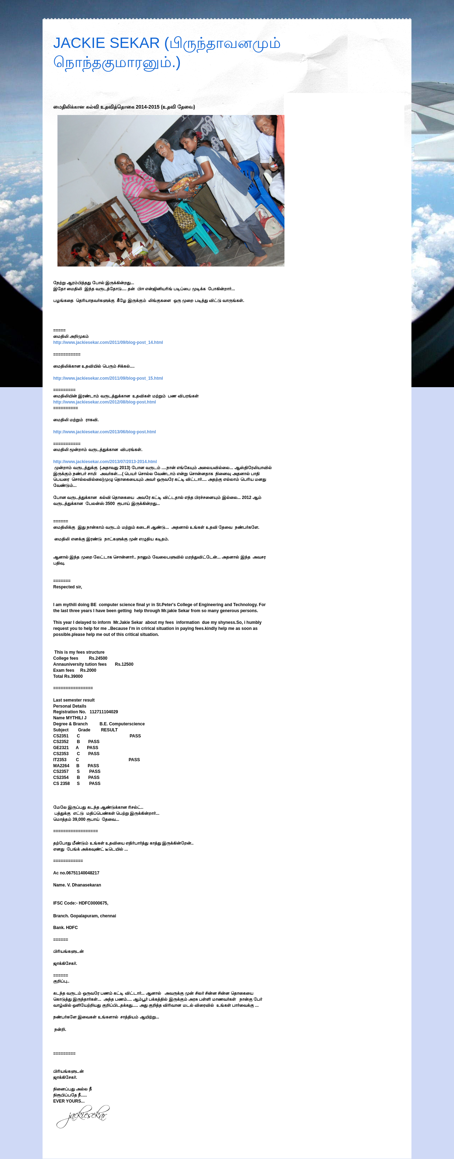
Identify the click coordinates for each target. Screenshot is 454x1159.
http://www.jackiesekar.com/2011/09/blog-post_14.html (108, 342)
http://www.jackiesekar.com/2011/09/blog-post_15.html (108, 378)
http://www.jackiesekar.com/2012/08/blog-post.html (104, 402)
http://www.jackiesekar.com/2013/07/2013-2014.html (105, 461)
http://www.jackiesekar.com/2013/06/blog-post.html (104, 431)
